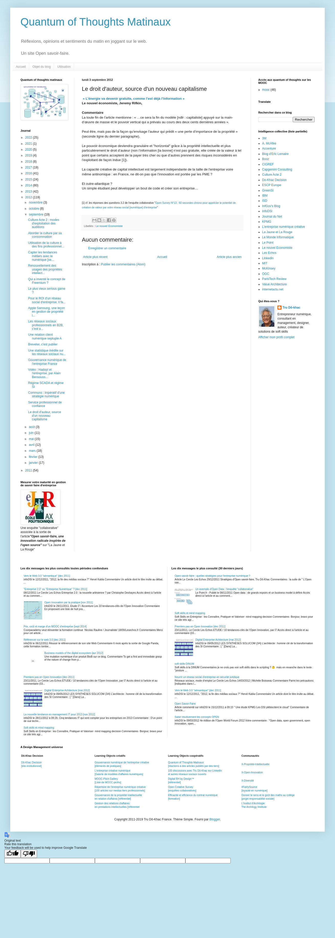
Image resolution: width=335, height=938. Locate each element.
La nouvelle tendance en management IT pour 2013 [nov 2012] (59, 714)
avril (32, 445)
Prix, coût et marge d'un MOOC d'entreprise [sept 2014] (55, 626)
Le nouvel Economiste (109, 226)
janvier (34, 463)
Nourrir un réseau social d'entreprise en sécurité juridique (207, 677)
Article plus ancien (229, 257)
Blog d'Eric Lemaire (275, 154)
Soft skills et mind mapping (39, 727)
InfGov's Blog (271, 206)
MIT (264, 263)
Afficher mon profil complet (276, 337)
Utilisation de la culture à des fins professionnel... (46, 244)
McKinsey (268, 268)
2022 (29, 137)
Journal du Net (272, 216)
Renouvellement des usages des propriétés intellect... (45, 269)
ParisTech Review (274, 279)
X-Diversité (247, 780)
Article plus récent (95, 257)
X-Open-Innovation (252, 772)
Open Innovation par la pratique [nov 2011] (68, 602)
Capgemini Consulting (277, 169)
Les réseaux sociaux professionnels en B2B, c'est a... (45, 325)
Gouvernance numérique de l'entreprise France (47, 361)
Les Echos (269, 253)
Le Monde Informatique (278, 237)
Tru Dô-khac (291, 307)
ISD (264, 200)
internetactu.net (272, 289)
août (32, 427)
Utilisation (64, 67)
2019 (29, 155)
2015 (29, 179)
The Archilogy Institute (253, 807)
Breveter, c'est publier (43, 344)
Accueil (21, 67)
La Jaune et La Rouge (277, 232)
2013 (29, 191)
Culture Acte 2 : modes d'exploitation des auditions (43, 223)
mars (33, 451)
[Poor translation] (29, 854)
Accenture (269, 148)
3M (264, 138)
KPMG (266, 221)
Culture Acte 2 (271, 174)
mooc (266, 90)
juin (32, 433)
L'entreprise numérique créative (283, 227)
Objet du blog (41, 67)
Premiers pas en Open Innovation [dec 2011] (49, 677)
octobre (34, 208)
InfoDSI (267, 211)
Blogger (214, 819)
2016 (29, 173)
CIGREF (268, 164)
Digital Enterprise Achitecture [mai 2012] (67, 690)
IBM (264, 195)
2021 (29, 143)
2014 (29, 185)
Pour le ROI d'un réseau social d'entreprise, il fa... (47, 300)
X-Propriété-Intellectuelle (255, 764)
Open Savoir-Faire (185, 703)
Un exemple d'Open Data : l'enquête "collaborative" (224, 589)
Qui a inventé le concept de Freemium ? (46, 281)
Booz (265, 159)
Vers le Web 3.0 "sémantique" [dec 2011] (47, 575)
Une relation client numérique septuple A (45, 336)
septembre (36, 214)
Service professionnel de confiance (45, 404)
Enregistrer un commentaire (107, 248)
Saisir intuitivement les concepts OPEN (197, 717)
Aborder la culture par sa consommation (45, 235)
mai (32, 439)
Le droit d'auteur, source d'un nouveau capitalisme (44, 415)
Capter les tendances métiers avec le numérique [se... (42, 256)
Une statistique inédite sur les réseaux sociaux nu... (47, 352)
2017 (29, 167)
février (33, 457)
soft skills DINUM (184, 663)
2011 (29, 470)
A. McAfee (269, 143)
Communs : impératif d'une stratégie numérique (46, 394)
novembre (36, 202)
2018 (29, 161)
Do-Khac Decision (274, 180)
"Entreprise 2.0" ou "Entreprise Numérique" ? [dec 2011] (55, 589)
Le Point (267, 242)
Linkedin (268, 258)
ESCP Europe (271, 185)
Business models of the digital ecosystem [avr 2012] (73, 653)
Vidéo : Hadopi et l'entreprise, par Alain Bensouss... (44, 373)
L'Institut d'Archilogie (253, 803)
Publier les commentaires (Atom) (123, 264)
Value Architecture (274, 284)
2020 (29, 149)
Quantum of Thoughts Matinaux (95, 22)
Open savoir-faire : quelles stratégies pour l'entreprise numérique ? (212, 575)
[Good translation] (12, 854)
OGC (265, 274)
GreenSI (268, 190)
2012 (29, 197)
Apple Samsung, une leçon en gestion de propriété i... (46, 311)
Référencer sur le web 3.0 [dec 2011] (45, 639)
